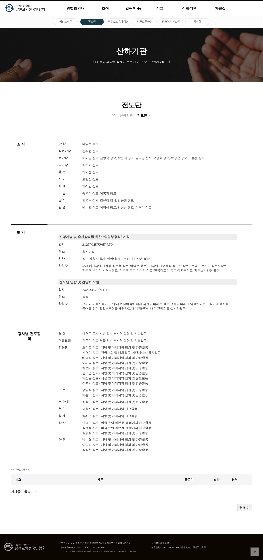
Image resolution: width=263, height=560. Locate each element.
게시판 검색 (245, 507)
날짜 (216, 479)
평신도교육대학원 (118, 21)
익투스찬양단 (144, 21)
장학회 (197, 21)
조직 (105, 8)
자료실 (220, 8)
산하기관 (189, 8)
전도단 (92, 21)
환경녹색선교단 (171, 21)
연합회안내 (75, 8)
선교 (159, 8)
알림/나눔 (133, 8)
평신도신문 (65, 21)
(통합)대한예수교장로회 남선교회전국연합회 (89, 551)
